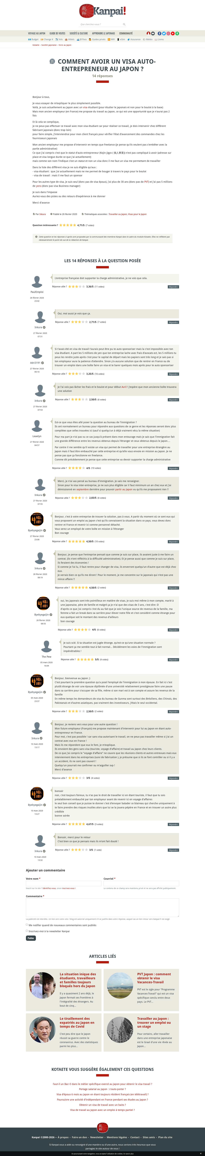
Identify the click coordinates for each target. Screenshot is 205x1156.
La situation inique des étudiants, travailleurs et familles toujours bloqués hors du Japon (78, 980)
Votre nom (33, 878)
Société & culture (79, 33)
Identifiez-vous (49, 888)
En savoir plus (128, 1154)
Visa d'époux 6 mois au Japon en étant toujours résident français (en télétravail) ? (103, 1094)
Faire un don (79, 1137)
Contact (134, 1137)
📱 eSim (121, 39)
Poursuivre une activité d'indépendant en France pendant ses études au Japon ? (102, 1099)
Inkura (42, 214)
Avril (124, 387)
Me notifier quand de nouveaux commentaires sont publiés (62, 925)
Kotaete (36, 45)
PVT (146, 181)
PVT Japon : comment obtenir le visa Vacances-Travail (154, 978)
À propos (63, 1137)
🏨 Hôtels (69, 39)
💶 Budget (33, 39)
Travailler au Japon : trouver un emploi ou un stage (154, 1023)
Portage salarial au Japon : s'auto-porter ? (102, 1089)
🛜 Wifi (111, 39)
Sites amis (149, 1137)
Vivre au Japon (65, 45)
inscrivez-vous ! (68, 888)
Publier (31, 938)
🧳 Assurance (134, 39)
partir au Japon (123, 489)
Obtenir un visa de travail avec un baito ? (102, 1104)
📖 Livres (159, 39)
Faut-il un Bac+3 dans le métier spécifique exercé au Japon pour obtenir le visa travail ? (102, 1084)
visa (85, 107)
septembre (82, 489)
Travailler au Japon (118, 214)
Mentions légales (117, 1137)
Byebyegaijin (35, 530)
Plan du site (165, 1137)
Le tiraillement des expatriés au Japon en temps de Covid (77, 1023)
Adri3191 (35, 362)
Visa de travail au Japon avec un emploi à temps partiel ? (102, 1110)
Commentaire (35, 896)
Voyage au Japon (36, 33)
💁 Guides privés (97, 39)
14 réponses (102, 76)
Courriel (109, 878)
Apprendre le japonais (103, 33)
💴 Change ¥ (47, 39)
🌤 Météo (147, 39)
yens (38, 185)
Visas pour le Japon (137, 214)
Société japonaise (49, 45)
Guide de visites (57, 33)
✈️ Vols (59, 39)
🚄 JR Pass (82, 39)
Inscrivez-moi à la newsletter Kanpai (49, 931)
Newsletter (96, 1137)
